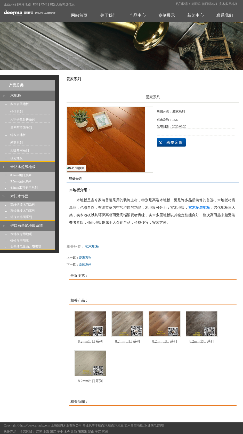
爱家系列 (16, 142)
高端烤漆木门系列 (22, 204)
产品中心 (137, 15)
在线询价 (171, 142)
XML (44, 4)
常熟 (74, 431)
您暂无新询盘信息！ (64, 4)
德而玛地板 (209, 4)
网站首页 (79, 15)
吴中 (60, 431)
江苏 (39, 431)
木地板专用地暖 (21, 234)
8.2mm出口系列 (20, 175)
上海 (46, 431)
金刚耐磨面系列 (21, 127)
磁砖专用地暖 (19, 240)
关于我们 (108, 15)
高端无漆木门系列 (22, 211)
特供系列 (16, 112)
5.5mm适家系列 (20, 181)
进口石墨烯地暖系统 (26, 226)
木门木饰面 (19, 196)
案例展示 (166, 15)
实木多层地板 (228, 4)
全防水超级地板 (23, 167)
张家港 (82, 431)
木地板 (15, 96)
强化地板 (16, 158)
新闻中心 (195, 15)
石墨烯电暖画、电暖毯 (25, 246)
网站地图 (24, 4)
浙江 (53, 431)
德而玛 (195, 4)
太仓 (67, 431)
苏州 (105, 431)
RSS (35, 4)
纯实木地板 (18, 135)
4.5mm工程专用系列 (24, 187)
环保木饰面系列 (21, 217)
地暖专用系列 (19, 150)
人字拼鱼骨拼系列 (22, 119)
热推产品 (10, 431)
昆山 (91, 431)
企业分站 (10, 4)
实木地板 (92, 246)
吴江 (98, 431)
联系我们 (224, 15)
